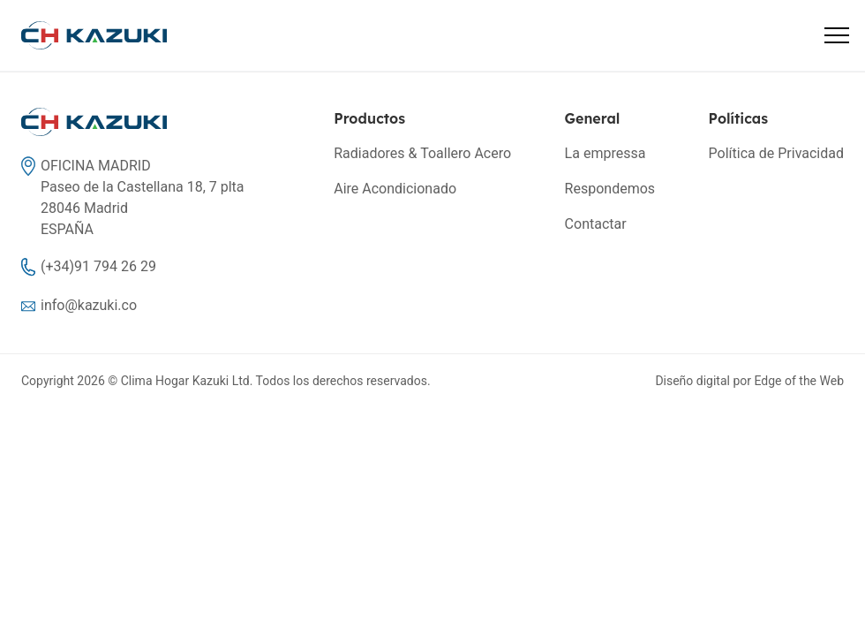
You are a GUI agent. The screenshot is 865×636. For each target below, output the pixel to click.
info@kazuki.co (89, 305)
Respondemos (610, 188)
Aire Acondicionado (395, 188)
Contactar (596, 224)
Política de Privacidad (776, 153)
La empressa (605, 153)
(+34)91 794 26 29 (98, 266)
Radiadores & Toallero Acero (422, 153)
